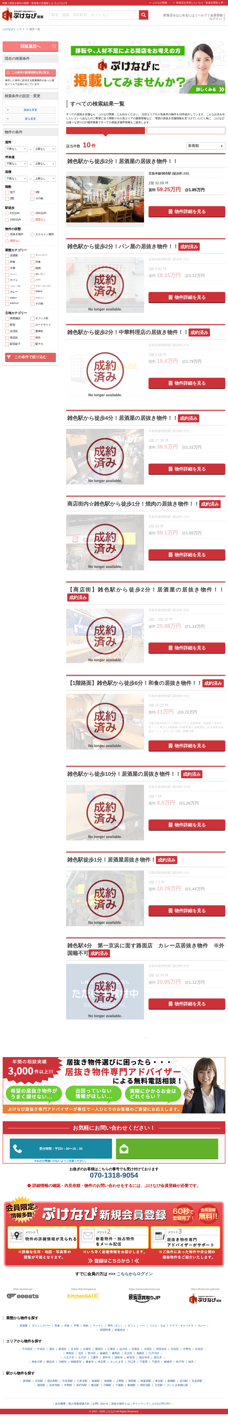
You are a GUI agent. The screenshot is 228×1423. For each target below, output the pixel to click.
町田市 (131, 1366)
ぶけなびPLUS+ (160, 1412)
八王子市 (68, 1366)
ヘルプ (202, 15)
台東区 (87, 1357)
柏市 (191, 1370)
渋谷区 (175, 1357)
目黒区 (136, 1357)
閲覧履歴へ (30, 46)
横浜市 (51, 1370)
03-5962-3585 (61, 1157)
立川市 (82, 1366)
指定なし (40, 219)
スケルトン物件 (44, 234)
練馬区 (116, 1361)
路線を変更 (30, 109)
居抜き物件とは (120, 1412)
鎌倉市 (90, 1370)
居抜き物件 (16, 234)
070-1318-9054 (114, 1184)
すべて (105, 134)
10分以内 (40, 213)
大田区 (148, 1357)
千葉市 (156, 1370)
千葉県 (144, 1370)
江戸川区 (154, 1361)
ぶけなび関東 (160, 2)
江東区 (111, 1357)
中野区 (187, 1357)
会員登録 (216, 15)
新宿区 (63, 1357)
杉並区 (199, 1357)
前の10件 (132, 1044)
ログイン (216, 19)
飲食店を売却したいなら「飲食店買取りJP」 (201, 2)
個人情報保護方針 (79, 1412)
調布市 (119, 1366)
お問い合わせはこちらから (167, 1157)
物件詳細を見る (190, 217)
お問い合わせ (100, 1412)
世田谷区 (161, 1357)
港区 (52, 1357)
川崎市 (63, 1370)
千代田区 (27, 1357)
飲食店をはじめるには (179, 15)
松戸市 (180, 1370)
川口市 (132, 1370)
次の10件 (159, 1044)
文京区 (75, 1357)
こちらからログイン (135, 1282)
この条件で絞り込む (30, 357)
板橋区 (104, 1361)
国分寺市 (144, 1366)
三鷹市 (94, 1366)
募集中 (186, 134)
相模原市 (76, 1370)
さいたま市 (116, 1370)
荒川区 (92, 1361)
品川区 (124, 1357)
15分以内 (15, 219)
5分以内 (15, 213)
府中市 (107, 1366)
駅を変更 (30, 118)
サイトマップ (140, 1412)
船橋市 (168, 1370)
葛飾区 (140, 1361)
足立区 (128, 1361)
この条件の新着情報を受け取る (30, 72)
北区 (80, 1361)
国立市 (158, 1366)
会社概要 (60, 1412)
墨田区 (99, 1357)
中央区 (41, 1357)
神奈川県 (37, 1370)
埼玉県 (102, 1370)
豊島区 (70, 1361)
